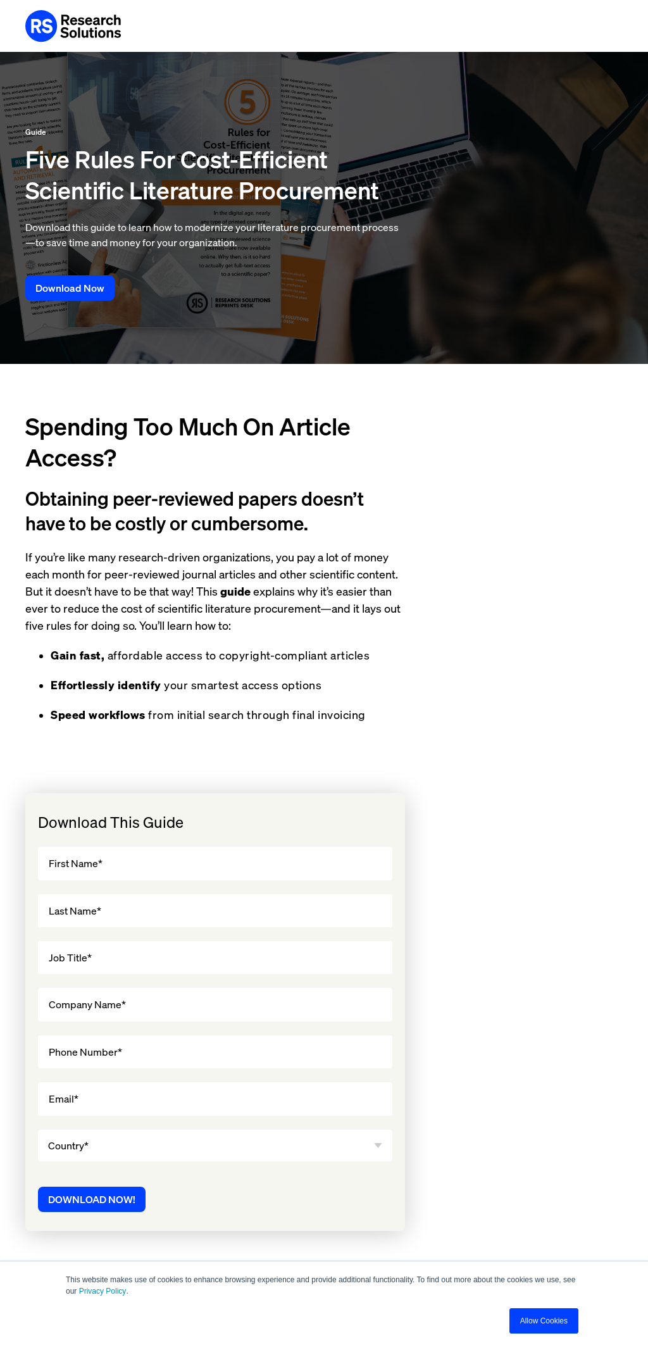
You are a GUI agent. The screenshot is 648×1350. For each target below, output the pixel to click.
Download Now (69, 288)
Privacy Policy (103, 1291)
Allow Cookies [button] (544, 1320)
